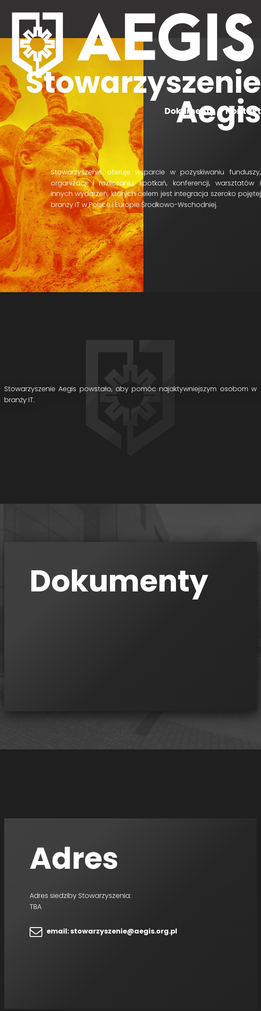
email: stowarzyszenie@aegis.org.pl (112, 931)
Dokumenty (190, 111)
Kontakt (243, 111)
